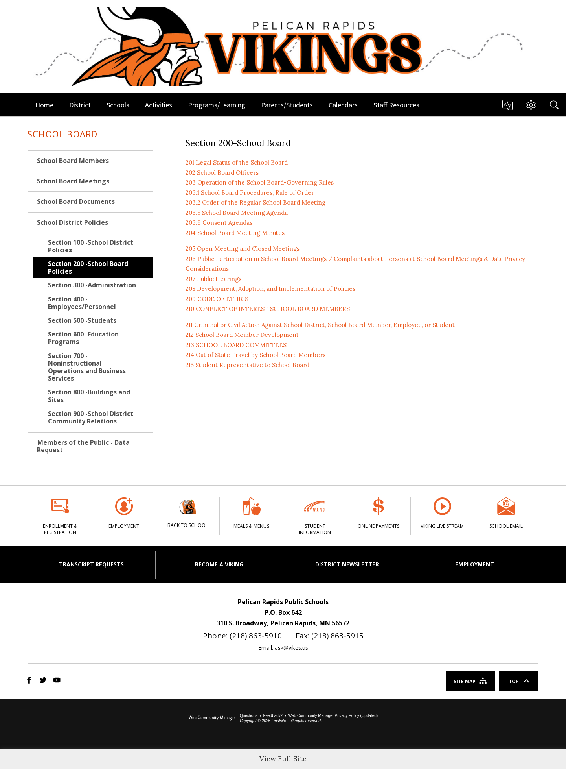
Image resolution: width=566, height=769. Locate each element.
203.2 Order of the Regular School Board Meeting (255, 202)
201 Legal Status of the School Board (237, 162)
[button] (507, 105)
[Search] (554, 104)
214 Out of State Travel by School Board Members (255, 355)
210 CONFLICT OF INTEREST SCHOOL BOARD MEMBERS (268, 308)
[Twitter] (43, 694)
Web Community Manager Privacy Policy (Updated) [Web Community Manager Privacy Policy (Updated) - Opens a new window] (333, 730)
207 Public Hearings (213, 279)
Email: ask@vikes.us (283, 661)
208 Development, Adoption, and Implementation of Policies (270, 288)
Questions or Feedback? (261, 730)
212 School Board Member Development (242, 334)
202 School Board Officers (222, 172)
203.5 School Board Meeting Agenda (237, 212)
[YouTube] (57, 694)
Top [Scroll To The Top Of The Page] (514, 695)
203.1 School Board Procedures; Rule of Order (250, 192)
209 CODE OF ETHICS (217, 299)
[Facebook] (29, 694)
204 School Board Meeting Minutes (235, 233)
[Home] (44, 104)
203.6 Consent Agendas (219, 222)
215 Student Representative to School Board (247, 365)
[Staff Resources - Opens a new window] (396, 104)
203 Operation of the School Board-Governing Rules (260, 182)
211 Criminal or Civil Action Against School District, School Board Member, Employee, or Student (320, 325)
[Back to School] (187, 516)
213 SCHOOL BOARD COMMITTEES (236, 345)
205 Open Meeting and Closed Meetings (243, 248)
